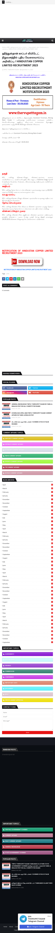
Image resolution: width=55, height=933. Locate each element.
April (28, 485)
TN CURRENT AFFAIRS (12, 467)
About (11, 927)
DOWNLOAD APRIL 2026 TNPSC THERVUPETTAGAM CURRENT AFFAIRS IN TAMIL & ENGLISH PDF (32, 414)
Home (4, 47)
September (28, 510)
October (28, 507)
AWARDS (8, 665)
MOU (7, 694)
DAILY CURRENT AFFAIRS (13, 841)
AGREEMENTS (9, 654)
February (28, 492)
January (28, 496)
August (28, 514)
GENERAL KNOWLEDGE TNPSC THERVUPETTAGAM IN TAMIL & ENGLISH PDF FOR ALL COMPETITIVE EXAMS (32, 405)
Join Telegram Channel (35, 927)
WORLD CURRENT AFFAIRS (13, 473)
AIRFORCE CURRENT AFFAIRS (14, 438)
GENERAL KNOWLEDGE (12, 847)
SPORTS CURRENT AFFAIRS (14, 461)
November (28, 503)
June (28, 521)
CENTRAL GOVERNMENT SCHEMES (16, 830)
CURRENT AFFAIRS (11, 835)
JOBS (8, 47)
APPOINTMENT (10, 660)
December (28, 499)
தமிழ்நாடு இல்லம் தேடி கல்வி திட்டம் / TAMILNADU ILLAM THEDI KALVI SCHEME (32, 884)
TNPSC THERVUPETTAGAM (11, 70)
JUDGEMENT (9, 689)
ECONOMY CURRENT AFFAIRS (14, 450)
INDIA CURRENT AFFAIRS (13, 456)
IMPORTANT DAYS (11, 683)
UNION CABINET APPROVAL (14, 700)
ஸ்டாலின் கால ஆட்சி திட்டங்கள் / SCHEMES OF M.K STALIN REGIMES (30, 423)
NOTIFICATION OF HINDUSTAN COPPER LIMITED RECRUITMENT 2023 (27, 270)
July (28, 518)
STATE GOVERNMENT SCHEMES (15, 853)
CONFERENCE (9, 677)
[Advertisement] (28, 21)
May (28, 525)
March (28, 488)
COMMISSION (9, 671)
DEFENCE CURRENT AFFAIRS (14, 444)
